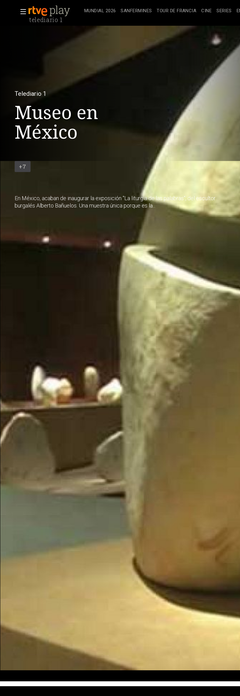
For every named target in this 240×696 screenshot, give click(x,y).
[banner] (55, 11)
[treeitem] (100, 11)
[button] (21, 11)
